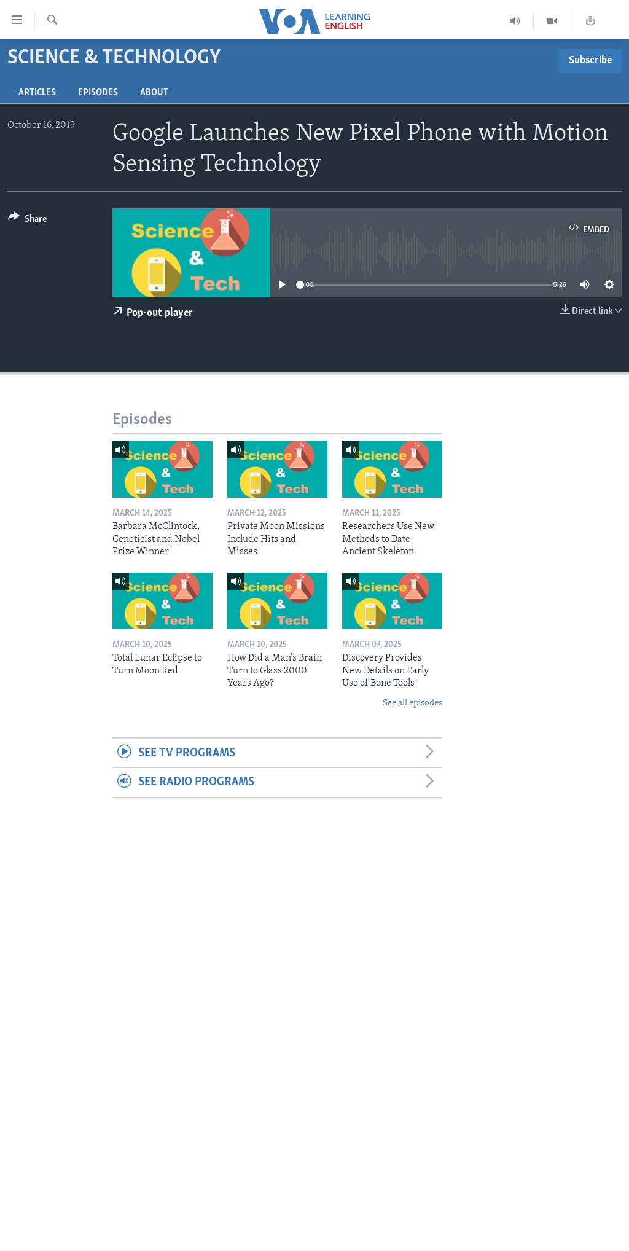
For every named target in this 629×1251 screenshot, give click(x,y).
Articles (37, 93)
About (154, 93)
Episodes (98, 93)
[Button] (27, 220)
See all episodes (412, 703)
